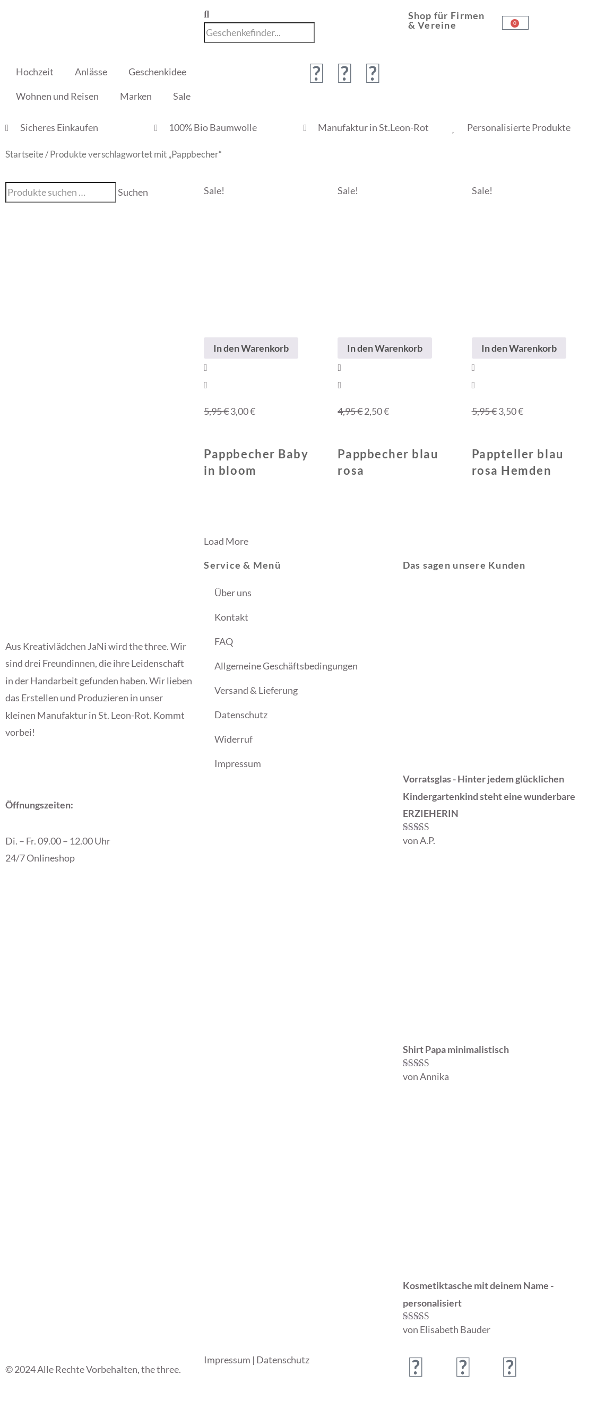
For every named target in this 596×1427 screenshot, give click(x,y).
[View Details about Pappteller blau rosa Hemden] (474, 384)
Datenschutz (240, 714)
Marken (136, 96)
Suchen (133, 192)
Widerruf (233, 739)
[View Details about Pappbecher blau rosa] (339, 384)
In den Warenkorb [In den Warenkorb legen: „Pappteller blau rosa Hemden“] (519, 348)
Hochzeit (35, 71)
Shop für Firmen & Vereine (446, 20)
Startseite (24, 154)
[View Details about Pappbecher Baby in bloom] (206, 384)
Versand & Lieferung (256, 690)
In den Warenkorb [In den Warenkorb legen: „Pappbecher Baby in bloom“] (251, 348)
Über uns (233, 592)
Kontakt (231, 617)
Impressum (237, 763)
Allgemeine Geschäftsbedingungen (286, 666)
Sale (182, 96)
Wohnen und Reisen (57, 96)
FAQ (223, 641)
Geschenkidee (157, 71)
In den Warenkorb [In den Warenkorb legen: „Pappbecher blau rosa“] (384, 348)
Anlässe (91, 71)
